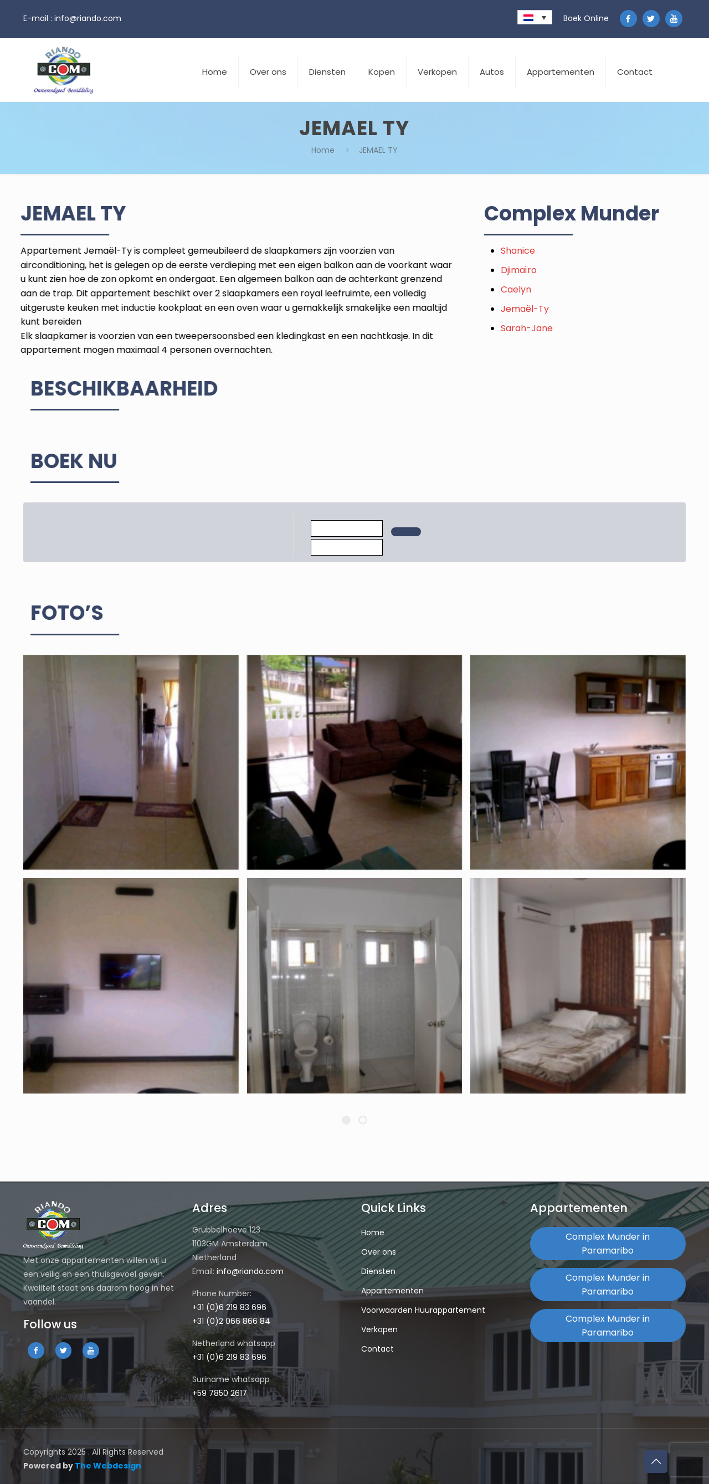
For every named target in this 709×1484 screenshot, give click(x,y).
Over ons (378, 1251)
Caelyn (549, 289)
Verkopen (379, 1329)
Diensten (378, 1271)
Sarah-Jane (560, 328)
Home (323, 150)
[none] (534, 17)
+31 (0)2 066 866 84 (231, 1321)
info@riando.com (87, 18)
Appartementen (392, 1290)
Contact (377, 1348)
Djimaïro (552, 270)
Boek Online (586, 18)
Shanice (551, 250)
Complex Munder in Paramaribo (608, 1243)
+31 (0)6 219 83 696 (229, 1307)
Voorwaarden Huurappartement (423, 1310)
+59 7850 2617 (219, 1393)
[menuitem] (534, 17)
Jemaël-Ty (558, 308)
